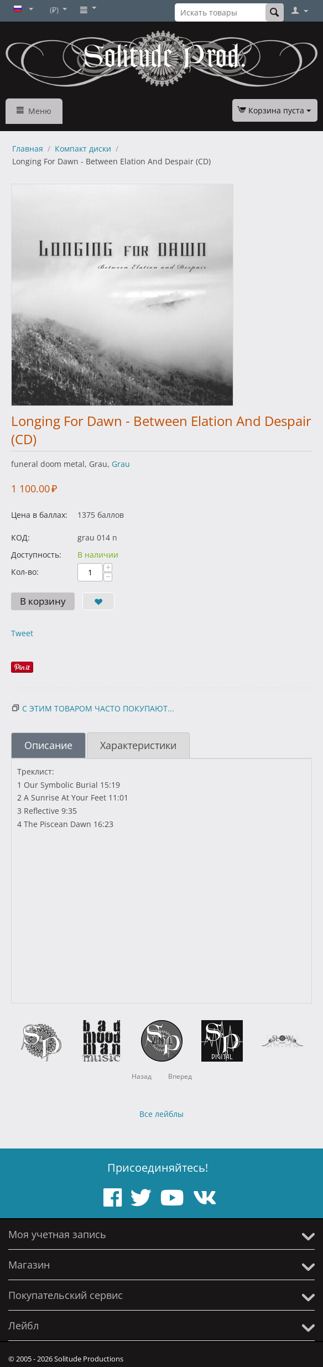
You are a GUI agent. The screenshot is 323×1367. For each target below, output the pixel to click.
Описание (48, 745)
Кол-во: (25, 571)
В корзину (43, 601)
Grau (121, 464)
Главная (27, 148)
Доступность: (36, 554)
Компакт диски (83, 148)
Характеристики (138, 745)
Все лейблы (161, 1114)
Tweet (22, 633)
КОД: (20, 537)
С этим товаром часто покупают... (98, 708)
